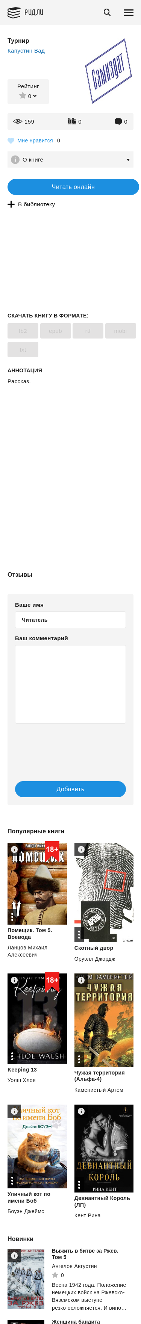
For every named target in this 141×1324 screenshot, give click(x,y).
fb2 (23, 331)
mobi (120, 331)
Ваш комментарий (41, 638)
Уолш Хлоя (22, 1080)
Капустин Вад (26, 50)
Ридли (34, 12)
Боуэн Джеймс (26, 1211)
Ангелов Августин (74, 1266)
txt (23, 349)
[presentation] (60, 744)
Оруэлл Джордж (94, 959)
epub (55, 331)
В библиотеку (36, 204)
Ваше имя (29, 605)
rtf (88, 331)
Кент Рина (87, 1215)
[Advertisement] (70, 417)
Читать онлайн (73, 187)
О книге (33, 159)
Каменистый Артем (98, 1090)
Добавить (71, 789)
